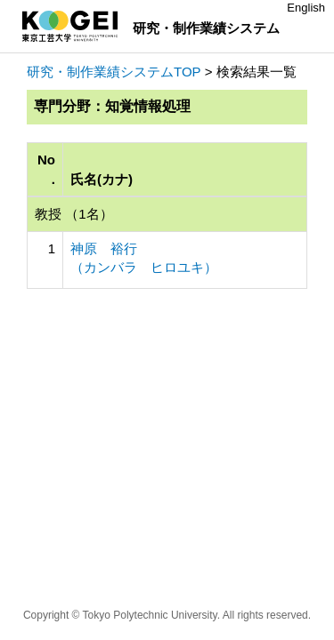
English (306, 7)
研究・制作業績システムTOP (114, 71)
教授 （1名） (74, 213)
